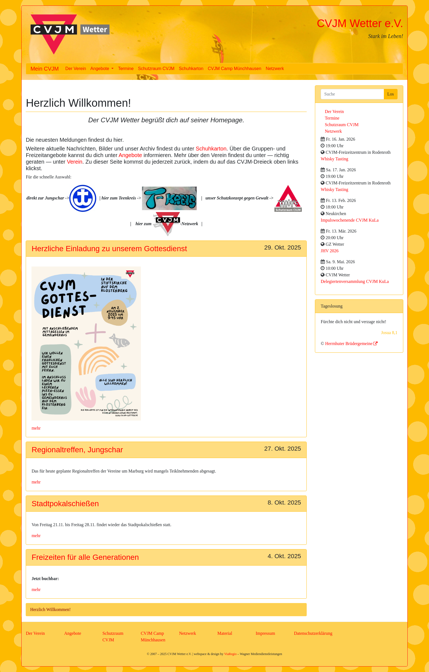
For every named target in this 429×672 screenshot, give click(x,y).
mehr (35, 428)
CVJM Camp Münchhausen (235, 68)
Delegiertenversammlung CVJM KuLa (355, 281)
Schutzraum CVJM (156, 68)
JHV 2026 (329, 250)
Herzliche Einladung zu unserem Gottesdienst (109, 248)
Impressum (265, 633)
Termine (126, 68)
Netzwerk (275, 68)
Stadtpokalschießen (65, 503)
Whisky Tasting (334, 159)
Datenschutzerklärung (313, 633)
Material (224, 633)
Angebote (130, 155)
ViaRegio (230, 654)
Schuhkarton (191, 68)
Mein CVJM (44, 69)
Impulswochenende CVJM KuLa (350, 220)
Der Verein (75, 68)
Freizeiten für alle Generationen (85, 557)
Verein (75, 162)
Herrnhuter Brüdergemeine (348, 343)
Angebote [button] (100, 68)
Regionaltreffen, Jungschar (77, 449)
